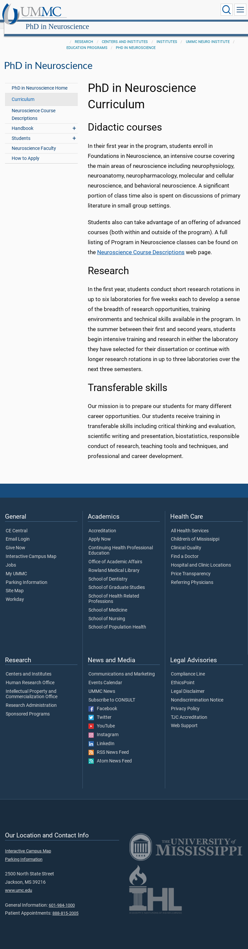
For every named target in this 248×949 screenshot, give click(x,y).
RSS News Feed (108, 745)
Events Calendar (105, 675)
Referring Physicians (192, 575)
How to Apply (25, 151)
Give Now (15, 540)
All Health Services (190, 523)
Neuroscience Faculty (34, 141)
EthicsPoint (183, 675)
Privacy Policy (185, 701)
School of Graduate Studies (116, 580)
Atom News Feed (110, 753)
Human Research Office (30, 675)
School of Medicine (107, 603)
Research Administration (31, 698)
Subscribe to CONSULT (111, 693)
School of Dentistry (108, 572)
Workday (15, 592)
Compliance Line (188, 667)
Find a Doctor (185, 549)
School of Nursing (106, 611)
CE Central (16, 523)
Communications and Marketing (121, 667)
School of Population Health (117, 620)
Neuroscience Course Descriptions (33, 107)
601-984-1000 (62, 897)
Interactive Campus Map (31, 549)
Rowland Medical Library (114, 563)
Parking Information (26, 575)
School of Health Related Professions (113, 591)
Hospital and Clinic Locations (201, 558)
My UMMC (16, 566)
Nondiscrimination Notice (197, 693)
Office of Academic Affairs (115, 554)
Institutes (167, 34)
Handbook (22, 121)
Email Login (18, 532)
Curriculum (23, 92)
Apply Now (99, 532)
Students (21, 131)
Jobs (11, 558)
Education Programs (86, 40)
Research (84, 34)
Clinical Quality (186, 540)
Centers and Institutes (125, 34)
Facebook (102, 701)
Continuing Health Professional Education (120, 543)
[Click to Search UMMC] (227, 10)
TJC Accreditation (189, 710)
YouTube (101, 718)
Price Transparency (191, 566)
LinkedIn (101, 736)
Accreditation (102, 523)
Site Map (15, 583)
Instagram (103, 727)
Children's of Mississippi (195, 532)
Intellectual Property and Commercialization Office (31, 687)
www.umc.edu (18, 882)
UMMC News (101, 684)
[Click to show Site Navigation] (240, 10)
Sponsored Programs (28, 707)
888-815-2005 (65, 905)
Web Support (184, 718)
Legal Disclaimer (188, 684)
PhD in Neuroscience (120, 11)
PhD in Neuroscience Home (39, 81)
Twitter (99, 710)
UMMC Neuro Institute (208, 34)
